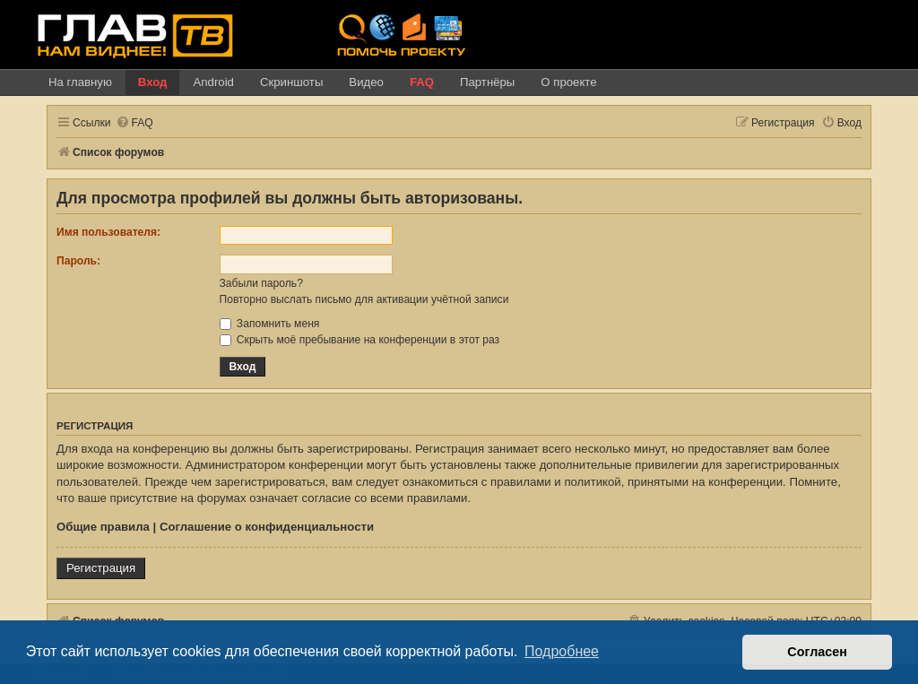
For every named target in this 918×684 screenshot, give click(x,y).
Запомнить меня (270, 323)
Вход (153, 82)
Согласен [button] (817, 652)
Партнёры (487, 82)
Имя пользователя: (108, 232)
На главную (80, 82)
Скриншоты (291, 82)
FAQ (422, 82)
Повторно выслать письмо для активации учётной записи (364, 299)
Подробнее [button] (561, 651)
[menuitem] (134, 123)
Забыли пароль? (261, 283)
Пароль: (78, 261)
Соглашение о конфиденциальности (267, 526)
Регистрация (100, 568)
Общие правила (103, 526)
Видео (366, 82)
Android (213, 82)
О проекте (568, 82)
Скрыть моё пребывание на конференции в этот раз (360, 339)
